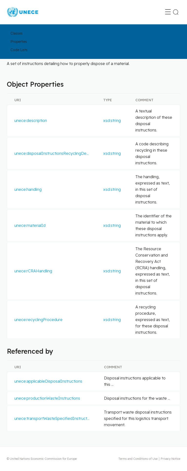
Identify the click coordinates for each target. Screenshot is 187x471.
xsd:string (112, 120)
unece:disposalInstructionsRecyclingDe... (51, 153)
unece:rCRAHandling (33, 270)
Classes (16, 33)
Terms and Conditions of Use (138, 459)
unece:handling (28, 189)
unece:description (30, 120)
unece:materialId (30, 225)
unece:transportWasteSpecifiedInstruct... (51, 418)
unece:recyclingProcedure (38, 319)
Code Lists (19, 50)
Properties (18, 41)
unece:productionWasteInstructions (47, 398)
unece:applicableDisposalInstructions (48, 381)
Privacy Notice (170, 459)
